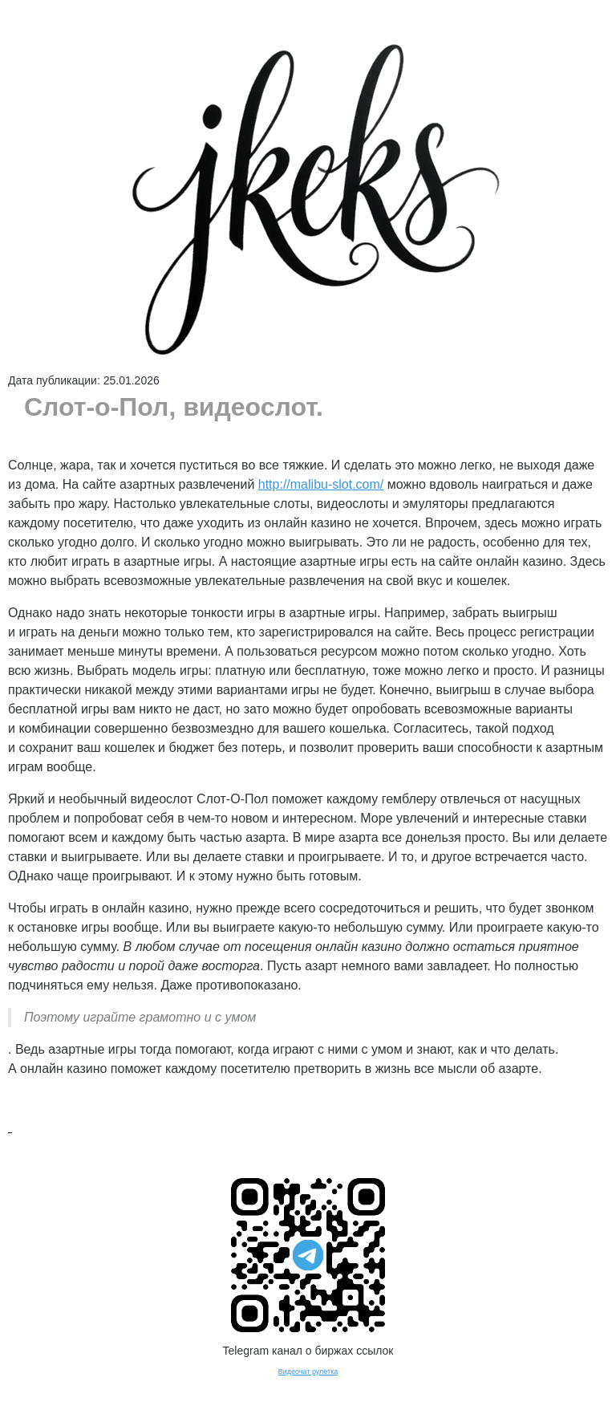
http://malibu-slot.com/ (321, 484)
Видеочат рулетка (308, 1371)
